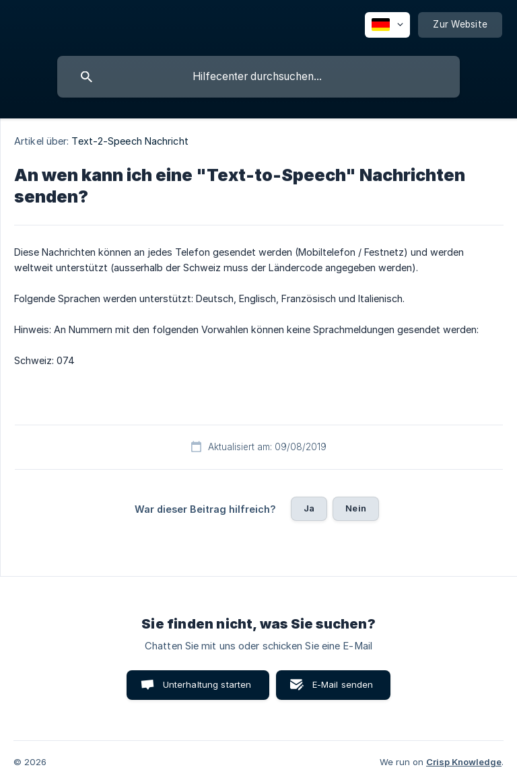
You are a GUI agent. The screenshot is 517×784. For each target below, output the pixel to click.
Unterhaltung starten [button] (207, 684)
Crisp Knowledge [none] (464, 761)
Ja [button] (309, 508)
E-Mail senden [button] (343, 684)
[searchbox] (258, 77)
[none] (387, 25)
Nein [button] (355, 508)
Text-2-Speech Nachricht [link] (129, 141)
